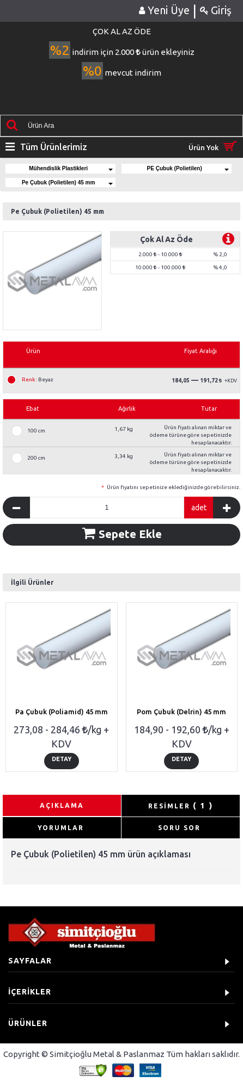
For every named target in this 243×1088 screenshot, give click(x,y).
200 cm (36, 458)
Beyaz (37, 379)
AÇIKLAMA (62, 805)
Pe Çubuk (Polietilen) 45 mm (67, 183)
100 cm (36, 431)
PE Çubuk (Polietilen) (188, 168)
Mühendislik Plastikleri (71, 168)
